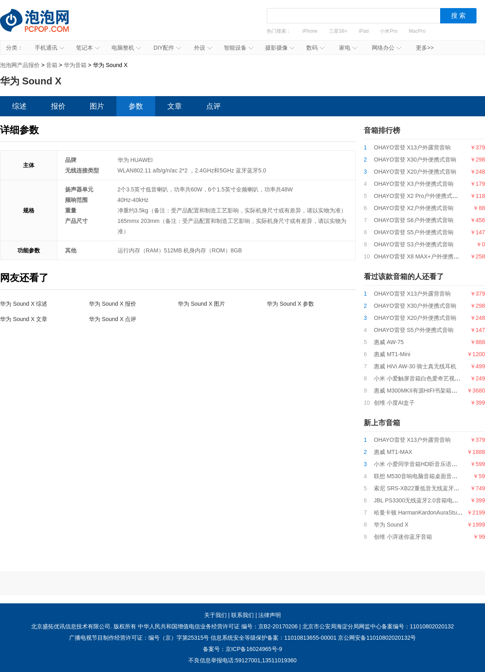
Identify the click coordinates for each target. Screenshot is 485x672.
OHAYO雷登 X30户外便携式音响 (415, 159)
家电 (348, 47)
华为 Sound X (391, 524)
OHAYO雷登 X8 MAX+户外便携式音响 (422, 256)
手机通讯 (49, 47)
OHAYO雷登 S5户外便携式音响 (413, 232)
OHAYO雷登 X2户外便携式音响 (413, 208)
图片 (97, 106)
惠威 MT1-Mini (392, 354)
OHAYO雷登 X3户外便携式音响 (413, 184)
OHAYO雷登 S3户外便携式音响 (413, 244)
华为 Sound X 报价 (113, 303)
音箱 (51, 65)
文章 (174, 106)
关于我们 (215, 615)
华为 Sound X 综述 (24, 303)
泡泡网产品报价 (42, 26)
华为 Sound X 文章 (24, 319)
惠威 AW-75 (389, 342)
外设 (203, 47)
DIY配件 (167, 47)
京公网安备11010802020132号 (377, 637)
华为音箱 (75, 65)
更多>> (425, 47)
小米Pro (388, 31)
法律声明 (269, 615)
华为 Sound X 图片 (202, 303)
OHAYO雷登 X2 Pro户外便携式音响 (419, 196)
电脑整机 (126, 47)
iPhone (309, 31)
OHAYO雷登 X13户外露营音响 (412, 147)
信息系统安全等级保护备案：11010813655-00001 (273, 637)
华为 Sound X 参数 (290, 303)
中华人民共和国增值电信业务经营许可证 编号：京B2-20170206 (218, 626)
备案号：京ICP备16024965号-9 (242, 649)
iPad (364, 31)
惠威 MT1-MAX (393, 452)
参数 (136, 106)
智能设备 (238, 47)
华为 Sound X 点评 (113, 319)
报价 (58, 106)
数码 (315, 47)
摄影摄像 (280, 47)
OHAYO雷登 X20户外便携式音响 (415, 171)
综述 (19, 106)
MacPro (417, 31)
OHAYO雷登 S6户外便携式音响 (413, 220)
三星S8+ (338, 31)
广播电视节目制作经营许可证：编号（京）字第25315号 (139, 637)
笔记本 (88, 47)
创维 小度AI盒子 (394, 402)
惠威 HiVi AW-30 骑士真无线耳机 (415, 366)
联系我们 (242, 615)
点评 (213, 106)
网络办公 (386, 47)
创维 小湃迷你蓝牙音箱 (403, 536)
